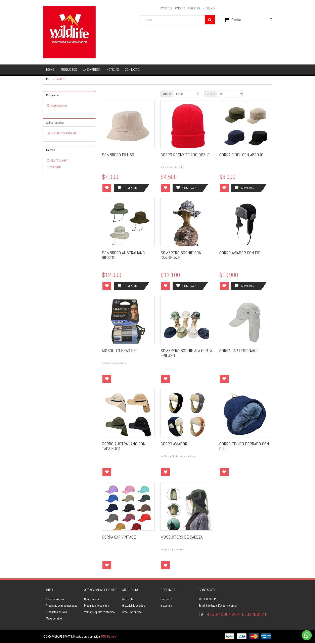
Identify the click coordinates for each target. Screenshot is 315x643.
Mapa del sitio (54, 618)
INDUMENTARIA (58, 105)
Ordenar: (167, 93)
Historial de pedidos (133, 605)
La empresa (91, 69)
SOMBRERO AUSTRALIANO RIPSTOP (123, 255)
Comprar (127, 187)
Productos (68, 69)
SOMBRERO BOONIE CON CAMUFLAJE (181, 255)
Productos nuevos (56, 612)
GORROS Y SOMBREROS (64, 133)
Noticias (112, 69)
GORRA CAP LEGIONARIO (239, 350)
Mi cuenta (127, 599)
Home (50, 69)
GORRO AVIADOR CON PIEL (240, 253)
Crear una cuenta (132, 612)
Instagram (166, 605)
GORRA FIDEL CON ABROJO (241, 154)
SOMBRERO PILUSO (118, 154)
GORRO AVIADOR (174, 444)
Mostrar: (211, 93)
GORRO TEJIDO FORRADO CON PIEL (244, 446)
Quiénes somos (55, 599)
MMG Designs (109, 636)
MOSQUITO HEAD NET (120, 350)
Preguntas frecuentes (96, 605)
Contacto (132, 69)
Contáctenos (91, 599)
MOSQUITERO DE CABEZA (182, 537)
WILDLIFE (55, 167)
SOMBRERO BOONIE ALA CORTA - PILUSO (186, 353)
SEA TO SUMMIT (59, 160)
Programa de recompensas (61, 605)
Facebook (166, 599)
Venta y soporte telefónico (99, 612)
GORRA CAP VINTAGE (119, 537)
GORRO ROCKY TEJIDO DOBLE (185, 154)
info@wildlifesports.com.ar (221, 605)
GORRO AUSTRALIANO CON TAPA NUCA (123, 446)
